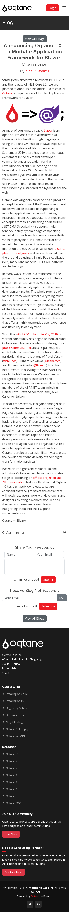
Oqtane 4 (11, 775)
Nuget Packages (15, 722)
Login (52, 8)
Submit (48, 580)
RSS (61, 598)
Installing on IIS (15, 701)
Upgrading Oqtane (17, 708)
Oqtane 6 (11, 761)
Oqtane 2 (11, 789)
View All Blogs (34, 39)
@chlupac (9, 361)
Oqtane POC (13, 803)
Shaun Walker (37, 71)
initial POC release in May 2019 (36, 334)
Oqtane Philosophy (17, 729)
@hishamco (52, 361)
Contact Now (13, 872)
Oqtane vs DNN (15, 736)
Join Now (11, 834)
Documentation (15, 715)
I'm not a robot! (28, 579)
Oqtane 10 (12, 754)
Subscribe (48, 606)
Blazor (47, 130)
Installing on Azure (17, 694)
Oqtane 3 (11, 782)
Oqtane (7, 93)
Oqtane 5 (11, 768)
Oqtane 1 (11, 796)
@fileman (39, 365)
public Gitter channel (16, 348)
